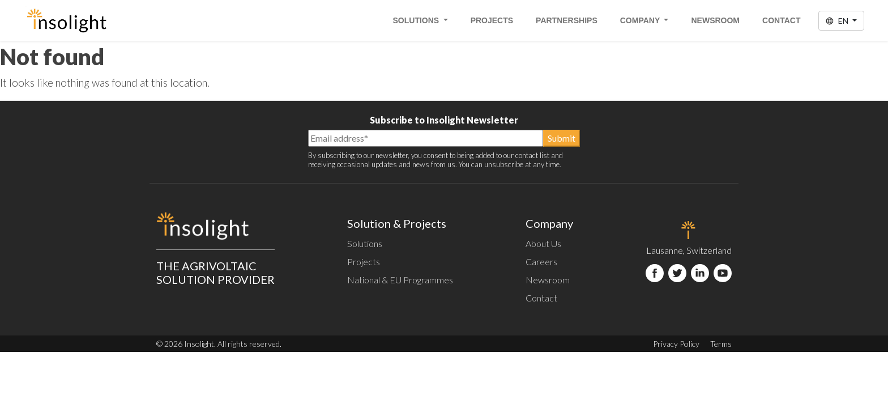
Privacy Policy (676, 343)
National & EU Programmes (400, 279)
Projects (492, 20)
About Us (543, 243)
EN (838, 21)
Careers (541, 261)
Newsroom (715, 20)
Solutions (417, 20)
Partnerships (566, 20)
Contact (781, 20)
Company (641, 20)
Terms (721, 343)
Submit (561, 138)
